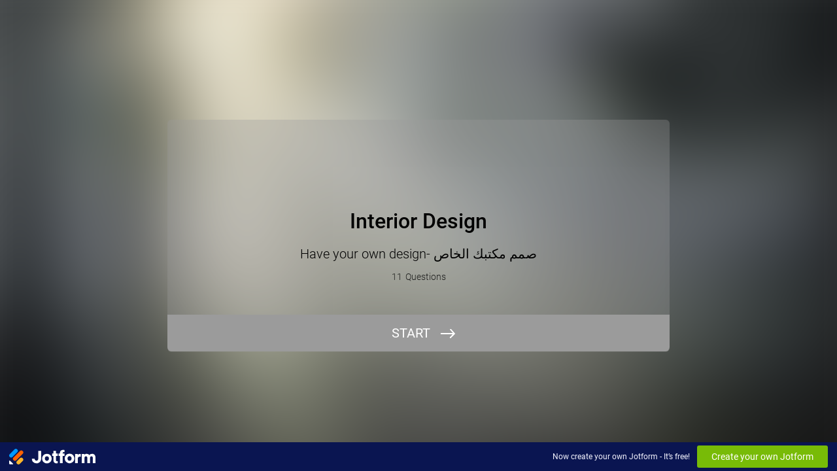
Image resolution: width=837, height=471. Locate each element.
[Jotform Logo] (52, 456)
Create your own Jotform (762, 456)
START (411, 333)
